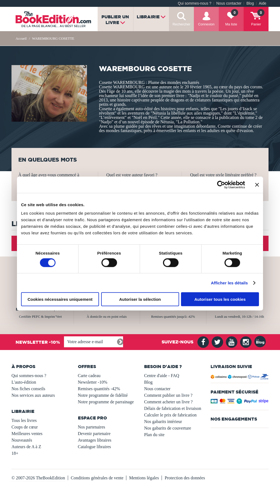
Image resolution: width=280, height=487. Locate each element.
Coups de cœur (24, 427)
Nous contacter (228, 3)
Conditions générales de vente (97, 478)
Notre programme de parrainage (106, 401)
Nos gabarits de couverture (167, 428)
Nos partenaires (91, 427)
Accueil (21, 38)
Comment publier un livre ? (168, 395)
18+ (14, 453)
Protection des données (185, 478)
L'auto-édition (23, 382)
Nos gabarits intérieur (163, 421)
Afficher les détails (229, 282)
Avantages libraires (95, 440)
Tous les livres (24, 420)
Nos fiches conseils (28, 388)
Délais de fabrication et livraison (172, 408)
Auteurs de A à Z (26, 446)
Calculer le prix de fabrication (170, 415)
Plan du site (154, 434)
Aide (262, 3)
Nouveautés (21, 440)
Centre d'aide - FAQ (161, 375)
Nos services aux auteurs (33, 395)
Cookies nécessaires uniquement (60, 299)
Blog (250, 3)
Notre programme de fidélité (103, 395)
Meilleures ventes (26, 433)
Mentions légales (144, 478)
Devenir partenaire (94, 433)
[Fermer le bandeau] (257, 184)
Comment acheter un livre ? (168, 401)
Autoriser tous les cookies (220, 299)
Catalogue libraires (94, 446)
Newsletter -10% (92, 382)
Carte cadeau (89, 375)
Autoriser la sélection (140, 299)
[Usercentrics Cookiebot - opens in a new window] (221, 184)
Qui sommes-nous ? (194, 3)
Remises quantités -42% (99, 388)
